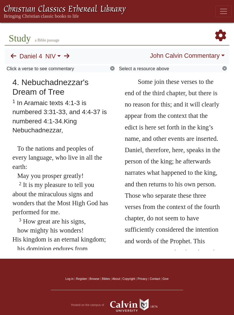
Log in (69, 278)
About (116, 278)
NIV (50, 56)
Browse (94, 278)
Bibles (106, 278)
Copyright (128, 278)
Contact (155, 278)
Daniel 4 (30, 56)
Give (165, 278)
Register (81, 278)
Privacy (142, 278)
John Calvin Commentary (184, 55)
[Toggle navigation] (223, 11)
